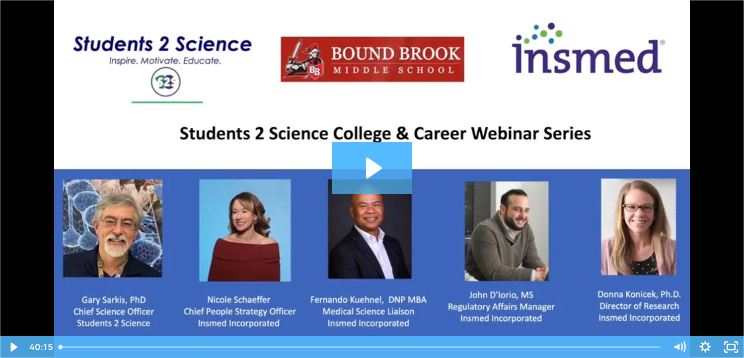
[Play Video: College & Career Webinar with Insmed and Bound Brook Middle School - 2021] (372, 168)
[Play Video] (13, 347)
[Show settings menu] (705, 347)
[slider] (360, 347)
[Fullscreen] (731, 347)
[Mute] (679, 347)
